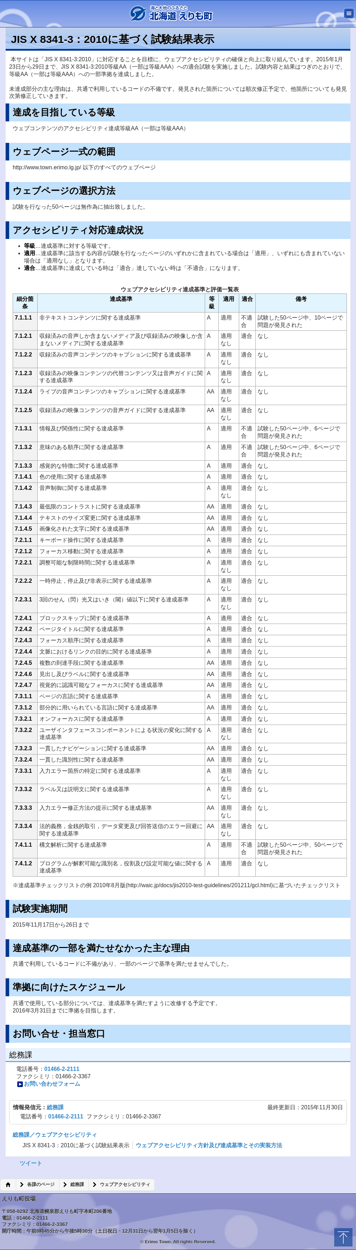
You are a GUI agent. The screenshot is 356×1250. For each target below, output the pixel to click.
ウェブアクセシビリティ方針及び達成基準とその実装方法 (209, 1145)
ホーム (8, 1185)
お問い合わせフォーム (48, 1084)
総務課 (55, 1107)
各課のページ (41, 1184)
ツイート (31, 1163)
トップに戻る (343, 1237)
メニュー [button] (349, 13)
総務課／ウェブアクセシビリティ (55, 1135)
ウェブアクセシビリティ (125, 1184)
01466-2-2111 (62, 1069)
